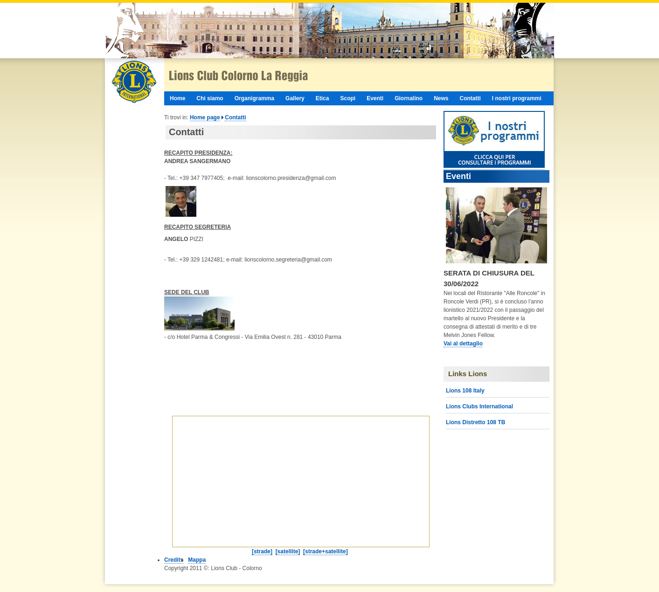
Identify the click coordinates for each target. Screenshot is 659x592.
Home (177, 98)
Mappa (197, 560)
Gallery (295, 98)
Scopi (347, 98)
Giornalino (409, 98)
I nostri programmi (516, 98)
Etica (322, 98)
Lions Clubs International (479, 406)
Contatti (470, 98)
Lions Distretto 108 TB (475, 422)
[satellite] (288, 551)
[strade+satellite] (325, 551)
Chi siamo (209, 98)
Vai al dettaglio (463, 343)
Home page (205, 117)
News (441, 98)
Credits (173, 560)
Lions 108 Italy (465, 390)
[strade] (262, 551)
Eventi (375, 98)
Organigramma (254, 98)
